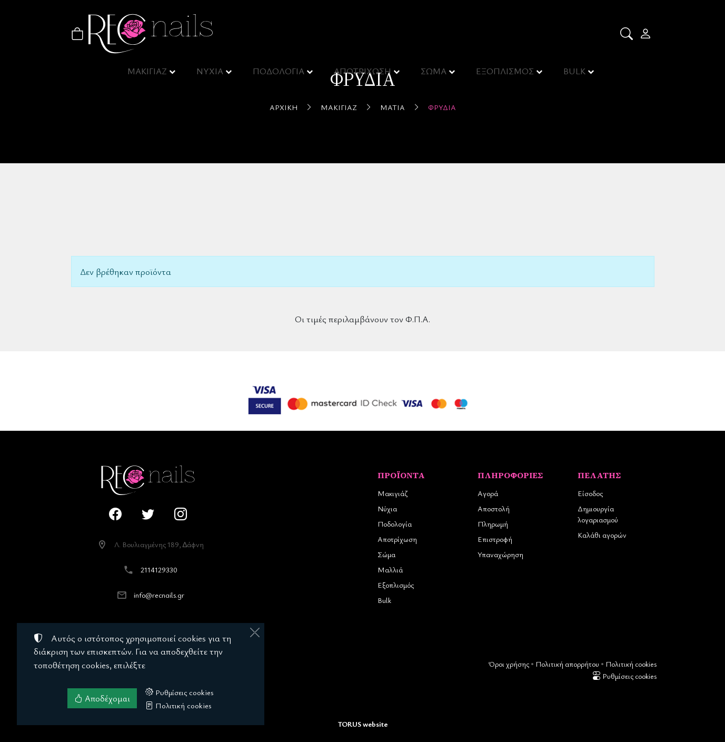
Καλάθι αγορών (602, 535)
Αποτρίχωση (397, 539)
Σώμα (386, 554)
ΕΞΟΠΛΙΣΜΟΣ (505, 74)
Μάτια (392, 107)
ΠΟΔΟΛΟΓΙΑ (280, 74)
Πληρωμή (493, 524)
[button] (627, 34)
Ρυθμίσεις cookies (624, 676)
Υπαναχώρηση (500, 554)
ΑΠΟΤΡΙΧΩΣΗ (363, 74)
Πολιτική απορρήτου (567, 664)
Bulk (384, 600)
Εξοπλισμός (396, 585)
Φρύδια (442, 107)
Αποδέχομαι (102, 698)
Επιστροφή (495, 539)
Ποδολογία (395, 524)
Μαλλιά (390, 570)
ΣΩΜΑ (433, 74)
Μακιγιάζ (339, 107)
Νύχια (387, 508)
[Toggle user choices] (646, 33)
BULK (575, 74)
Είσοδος (590, 493)
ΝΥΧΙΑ (211, 74)
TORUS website (363, 724)
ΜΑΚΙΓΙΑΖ (147, 74)
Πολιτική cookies (631, 664)
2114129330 (159, 570)
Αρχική (283, 107)
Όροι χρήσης (509, 664)
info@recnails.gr (159, 595)
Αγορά (488, 493)
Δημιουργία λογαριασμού (598, 514)
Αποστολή (494, 508)
